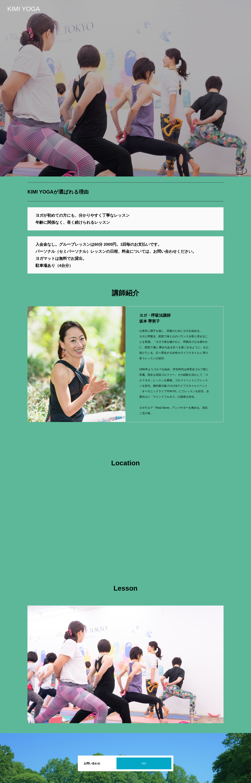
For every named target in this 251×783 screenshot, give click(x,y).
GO (144, 763)
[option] (125, 88)
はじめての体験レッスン (229, 8)
